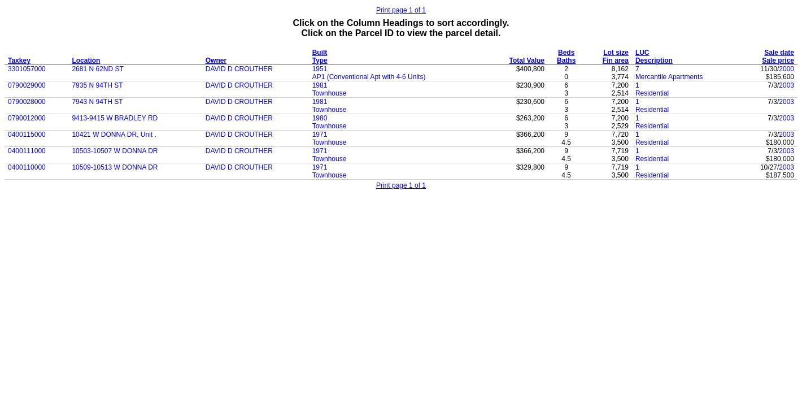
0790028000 (27, 102)
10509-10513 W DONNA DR (115, 167)
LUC (642, 53)
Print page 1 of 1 (401, 10)
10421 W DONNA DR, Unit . (114, 134)
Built (320, 53)
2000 (786, 69)
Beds (566, 53)
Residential (652, 93)
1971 (320, 134)
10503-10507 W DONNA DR (115, 151)
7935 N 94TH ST (97, 85)
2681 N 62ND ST (97, 69)
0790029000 (27, 85)
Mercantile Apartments (669, 77)
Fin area (616, 60)
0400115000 (27, 134)
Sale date (779, 53)
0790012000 (27, 118)
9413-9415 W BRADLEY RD (115, 118)
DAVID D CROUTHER (239, 69)
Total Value (526, 60)
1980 (320, 118)
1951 (320, 69)
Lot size (616, 53)
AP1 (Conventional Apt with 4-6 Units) (369, 77)
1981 (320, 85)
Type (320, 60)
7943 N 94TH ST (97, 102)
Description (654, 60)
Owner (216, 60)
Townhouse (329, 93)
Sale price (778, 60)
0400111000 (27, 151)
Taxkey (19, 60)
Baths (566, 60)
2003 (786, 85)
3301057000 (27, 69)
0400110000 (27, 167)
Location (86, 60)
